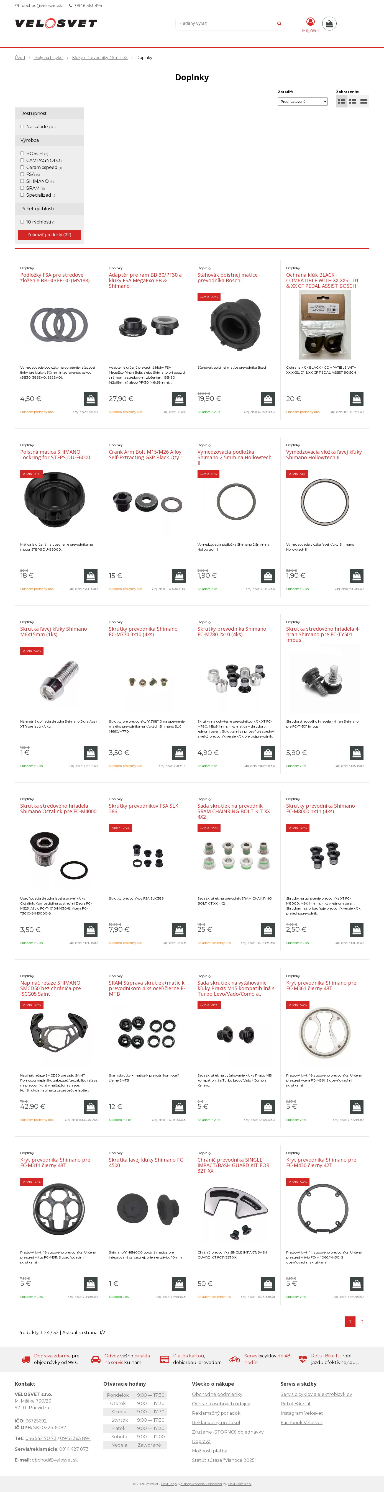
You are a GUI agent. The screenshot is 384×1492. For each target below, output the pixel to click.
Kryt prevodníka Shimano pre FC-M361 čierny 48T (321, 985)
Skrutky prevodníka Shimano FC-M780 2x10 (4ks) (232, 631)
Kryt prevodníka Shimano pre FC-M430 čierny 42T (321, 1162)
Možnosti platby (209, 1451)
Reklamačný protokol (216, 1422)
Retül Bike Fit (296, 1403)
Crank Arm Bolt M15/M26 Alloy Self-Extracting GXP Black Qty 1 (146, 454)
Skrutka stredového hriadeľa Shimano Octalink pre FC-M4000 (58, 808)
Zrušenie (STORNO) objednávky (228, 1432)
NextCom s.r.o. (240, 1484)
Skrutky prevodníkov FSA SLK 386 (143, 808)
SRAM (35, 188)
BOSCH (37, 153)
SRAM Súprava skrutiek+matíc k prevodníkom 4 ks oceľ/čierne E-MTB (147, 988)
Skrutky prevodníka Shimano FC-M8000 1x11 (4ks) (320, 808)
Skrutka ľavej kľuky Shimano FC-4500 (147, 1162)
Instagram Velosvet (302, 1413)
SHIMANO (40, 181)
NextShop (169, 1484)
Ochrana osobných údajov (221, 1403)
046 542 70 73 (41, 1438)
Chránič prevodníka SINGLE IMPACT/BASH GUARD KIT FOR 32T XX (233, 1165)
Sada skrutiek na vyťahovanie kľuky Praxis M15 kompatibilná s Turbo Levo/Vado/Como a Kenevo (236, 991)
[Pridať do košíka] (91, 399)
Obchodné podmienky (217, 1394)
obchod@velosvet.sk (42, 5)
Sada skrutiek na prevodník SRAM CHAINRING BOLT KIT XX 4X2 (234, 811)
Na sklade (41, 126)
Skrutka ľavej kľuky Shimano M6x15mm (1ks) (53, 631)
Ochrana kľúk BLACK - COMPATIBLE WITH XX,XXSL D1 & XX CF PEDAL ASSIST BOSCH (322, 280)
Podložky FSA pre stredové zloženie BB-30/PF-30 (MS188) (54, 277)
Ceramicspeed (44, 167)
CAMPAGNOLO (45, 160)
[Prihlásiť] (310, 25)
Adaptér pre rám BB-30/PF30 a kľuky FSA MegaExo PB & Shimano (145, 280)
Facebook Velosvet (301, 1422)
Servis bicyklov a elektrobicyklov (316, 1394)
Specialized (41, 195)
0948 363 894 (88, 5)
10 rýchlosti (40, 222)
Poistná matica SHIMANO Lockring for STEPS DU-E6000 (55, 454)
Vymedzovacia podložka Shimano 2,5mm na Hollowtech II (235, 457)
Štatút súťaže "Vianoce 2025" (224, 1460)
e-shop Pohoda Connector (201, 1484)
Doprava (201, 1441)
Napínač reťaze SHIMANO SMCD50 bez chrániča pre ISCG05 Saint (50, 988)
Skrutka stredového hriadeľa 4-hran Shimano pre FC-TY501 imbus (323, 634)
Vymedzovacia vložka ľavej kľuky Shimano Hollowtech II (324, 454)
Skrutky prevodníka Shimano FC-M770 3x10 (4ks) (143, 631)
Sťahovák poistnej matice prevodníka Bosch (228, 277)
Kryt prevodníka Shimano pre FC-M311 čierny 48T (55, 1162)
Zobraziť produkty (49, 234)
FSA (33, 174)
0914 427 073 (74, 1449)
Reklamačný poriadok (216, 1413)
